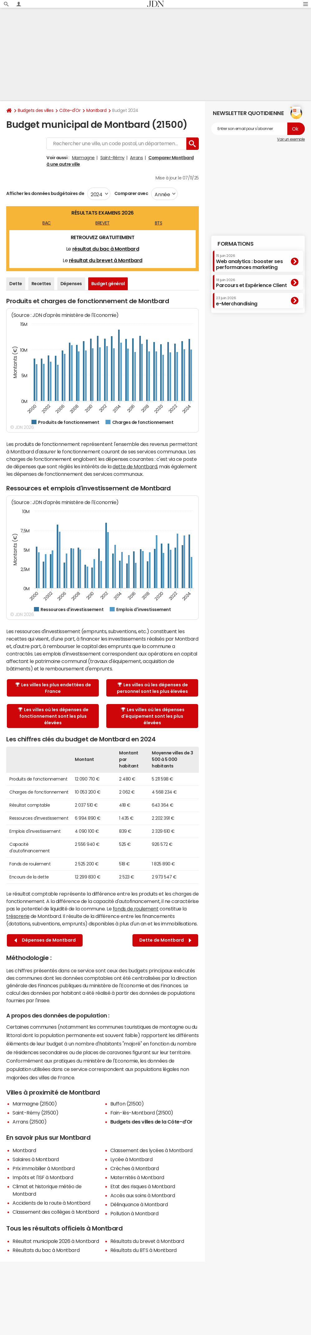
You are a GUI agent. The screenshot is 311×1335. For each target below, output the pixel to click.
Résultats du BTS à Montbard (143, 1250)
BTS (158, 223)
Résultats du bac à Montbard (45, 1250)
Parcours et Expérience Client (251, 283)
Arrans (136, 157)
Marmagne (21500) (34, 1103)
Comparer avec (130, 193)
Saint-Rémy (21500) (35, 1112)
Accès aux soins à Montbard (142, 1195)
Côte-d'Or (69, 110)
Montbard (96, 110)
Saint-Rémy (112, 157)
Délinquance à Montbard (139, 1204)
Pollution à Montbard (134, 1213)
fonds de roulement (135, 908)
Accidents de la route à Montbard (51, 1202)
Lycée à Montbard (131, 1159)
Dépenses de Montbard (45, 940)
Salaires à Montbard (35, 1159)
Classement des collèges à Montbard (55, 1211)
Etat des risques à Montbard (142, 1186)
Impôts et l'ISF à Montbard (42, 1177)
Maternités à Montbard (137, 1177)
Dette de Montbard (165, 940)
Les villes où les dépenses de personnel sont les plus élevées (152, 688)
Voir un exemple (291, 139)
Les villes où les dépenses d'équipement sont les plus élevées (152, 716)
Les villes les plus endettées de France (53, 688)
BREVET (102, 223)
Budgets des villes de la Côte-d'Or (151, 1121)
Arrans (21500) (29, 1121)
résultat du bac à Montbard (105, 248)
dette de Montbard (134, 466)
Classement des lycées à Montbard (151, 1150)
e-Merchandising (236, 301)
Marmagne (83, 157)
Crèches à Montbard (134, 1168)
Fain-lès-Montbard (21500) (141, 1112)
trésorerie (17, 916)
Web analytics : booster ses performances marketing (249, 261)
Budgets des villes (35, 110)
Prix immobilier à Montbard (43, 1168)
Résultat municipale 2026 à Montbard (55, 1241)
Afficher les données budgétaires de (45, 193)
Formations (235, 244)
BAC (46, 223)
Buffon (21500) (127, 1103)
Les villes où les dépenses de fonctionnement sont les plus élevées (53, 716)
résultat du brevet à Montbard (105, 260)
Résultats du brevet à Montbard (147, 1241)
